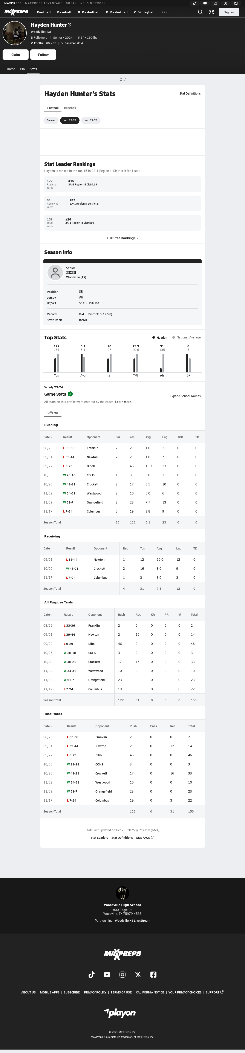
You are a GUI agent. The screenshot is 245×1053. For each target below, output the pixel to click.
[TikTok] (194, 3)
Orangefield (95, 502)
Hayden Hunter (51, 24)
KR (153, 614)
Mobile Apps (50, 992)
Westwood (94, 493)
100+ (181, 437)
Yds (132, 437)
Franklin (92, 448)
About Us (28, 992)
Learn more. (123, 402)
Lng (164, 437)
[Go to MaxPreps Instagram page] (122, 975)
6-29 (69, 466)
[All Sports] (164, 12)
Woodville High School (122, 896)
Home (11, 69)
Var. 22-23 (91, 120)
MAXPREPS (13, 3)
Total (194, 614)
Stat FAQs (145, 837)
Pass (153, 726)
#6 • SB (43, 43)
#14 (72, 43)
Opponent (93, 437)
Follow (43, 54)
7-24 (69, 511)
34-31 (71, 493)
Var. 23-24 (70, 120)
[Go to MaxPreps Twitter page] (138, 975)
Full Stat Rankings (122, 237)
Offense (52, 412)
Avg (148, 437)
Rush (121, 614)
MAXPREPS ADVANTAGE (44, 3)
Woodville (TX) (41, 32)
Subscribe (72, 992)
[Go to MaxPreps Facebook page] (153, 975)
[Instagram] (215, 3)
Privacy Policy (95, 992)
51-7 (70, 502)
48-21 (71, 484)
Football (44, 11)
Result (67, 437)
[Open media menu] (211, 12)
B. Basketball (89, 11)
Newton (92, 457)
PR (166, 614)
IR (179, 614)
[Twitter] (225, 3)
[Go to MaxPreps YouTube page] (107, 975)
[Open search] (200, 12)
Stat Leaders (99, 837)
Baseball (64, 11)
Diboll (91, 466)
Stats (33, 69)
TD (197, 437)
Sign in (229, 12)
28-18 (71, 475)
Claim (15, 54)
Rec (125, 548)
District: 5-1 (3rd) (100, 314)
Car (118, 437)
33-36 (70, 448)
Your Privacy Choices (185, 992)
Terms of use (121, 992)
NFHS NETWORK (93, 3)
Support (215, 992)
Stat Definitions (190, 93)
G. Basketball (117, 11)
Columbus (93, 511)
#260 (83, 320)
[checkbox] (172, 392)
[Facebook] (236, 3)
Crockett (92, 484)
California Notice (150, 992)
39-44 (70, 457)
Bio (22, 69)
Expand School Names (185, 394)
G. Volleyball (144, 11)
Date (47, 437)
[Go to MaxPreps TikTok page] (91, 975)
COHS (91, 475)
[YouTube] (205, 3)
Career (51, 120)
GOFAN (71, 3)
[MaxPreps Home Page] (121, 79)
